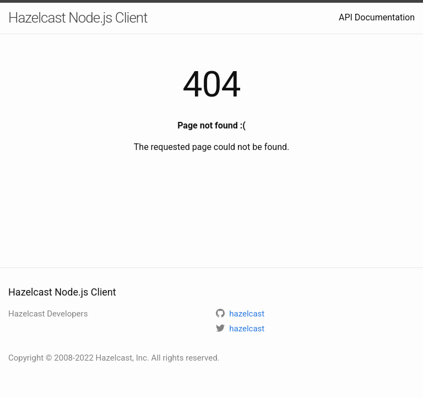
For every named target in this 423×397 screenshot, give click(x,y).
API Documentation (377, 17)
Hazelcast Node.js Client (78, 17)
